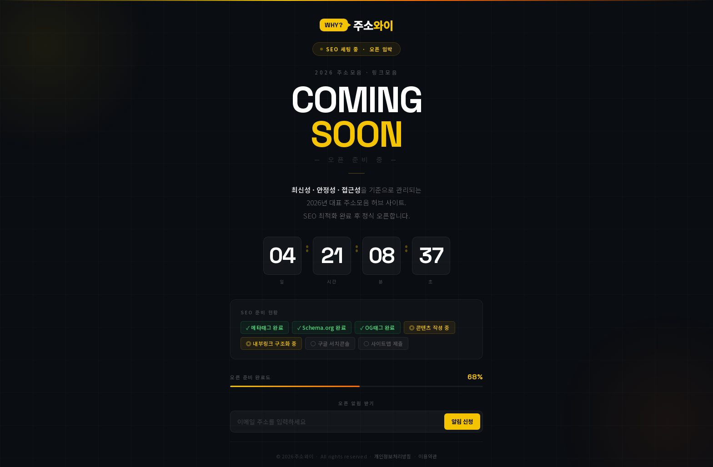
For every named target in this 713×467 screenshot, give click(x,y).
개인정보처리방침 (393, 456)
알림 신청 (462, 421)
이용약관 (427, 456)
